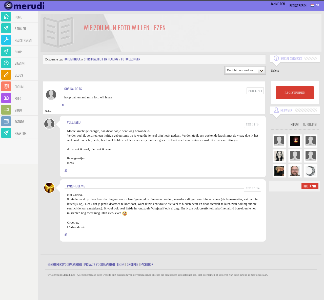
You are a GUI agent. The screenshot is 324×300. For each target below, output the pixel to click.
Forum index (72, 58)
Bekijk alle (309, 186)
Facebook (146, 264)
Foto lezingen (130, 58)
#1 (63, 105)
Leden (121, 264)
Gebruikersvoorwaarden (65, 264)
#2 (66, 170)
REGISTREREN (295, 92)
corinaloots (73, 89)
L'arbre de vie (76, 186)
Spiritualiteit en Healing (101, 58)
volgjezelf (74, 122)
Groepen (132, 264)
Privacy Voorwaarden (99, 264)
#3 (66, 235)
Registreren (298, 5)
